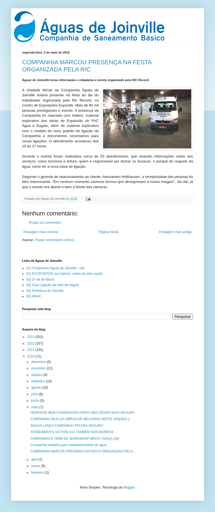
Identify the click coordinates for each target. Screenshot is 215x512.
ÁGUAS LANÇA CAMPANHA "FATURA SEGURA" (67, 426)
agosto (36, 388)
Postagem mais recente (40, 232)
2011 (31, 350)
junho (35, 400)
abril (34, 460)
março (36, 466)
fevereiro (38, 472)
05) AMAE (33, 296)
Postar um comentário (45, 223)
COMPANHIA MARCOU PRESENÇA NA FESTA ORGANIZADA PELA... (83, 451)
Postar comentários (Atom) (54, 240)
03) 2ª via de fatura (40, 279)
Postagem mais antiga (175, 232)
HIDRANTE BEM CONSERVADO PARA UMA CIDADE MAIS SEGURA (82, 413)
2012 (31, 343)
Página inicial (108, 232)
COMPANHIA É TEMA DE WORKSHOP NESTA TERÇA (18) (74, 439)
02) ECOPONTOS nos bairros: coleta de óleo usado (64, 274)
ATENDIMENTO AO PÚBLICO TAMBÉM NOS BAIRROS (72, 432)
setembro (38, 381)
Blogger (129, 487)
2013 (31, 337)
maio (35, 407)
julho (35, 394)
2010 (31, 356)
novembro (39, 368)
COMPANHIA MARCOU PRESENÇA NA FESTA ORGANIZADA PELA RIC (87, 66)
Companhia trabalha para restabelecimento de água (68, 445)
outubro (37, 375)
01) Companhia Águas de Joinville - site (55, 268)
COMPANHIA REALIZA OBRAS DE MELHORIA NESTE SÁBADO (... (81, 419)
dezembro (39, 362)
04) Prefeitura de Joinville (44, 291)
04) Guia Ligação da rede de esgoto (52, 285)
